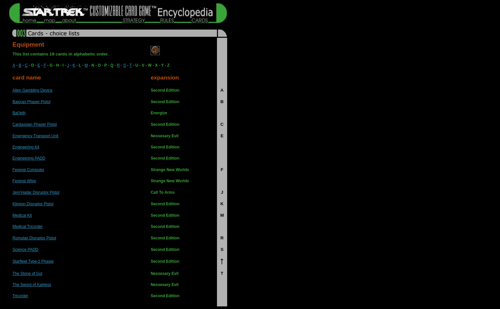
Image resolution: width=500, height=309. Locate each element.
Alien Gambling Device (32, 90)
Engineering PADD (28, 158)
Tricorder (20, 296)
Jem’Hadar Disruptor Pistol (36, 192)
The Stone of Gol (27, 273)
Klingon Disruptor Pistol (33, 204)
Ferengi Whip (24, 181)
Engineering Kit (25, 147)
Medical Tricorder (27, 226)
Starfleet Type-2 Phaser (33, 261)
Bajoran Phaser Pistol (31, 101)
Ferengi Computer (28, 169)
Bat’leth (19, 113)
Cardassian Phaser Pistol (34, 124)
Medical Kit (22, 215)
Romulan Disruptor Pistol (34, 238)
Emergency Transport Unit (35, 136)
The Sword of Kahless (31, 284)
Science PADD (25, 249)
